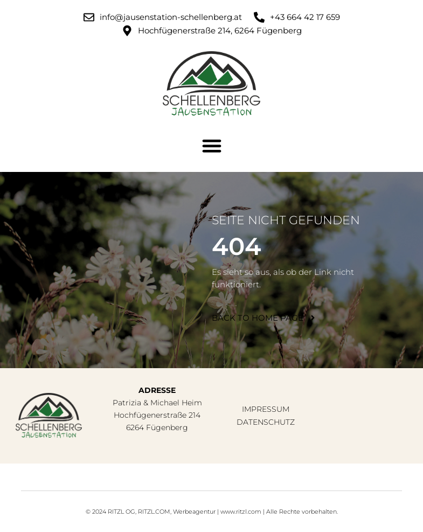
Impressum (265, 409)
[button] (211, 145)
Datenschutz (266, 422)
